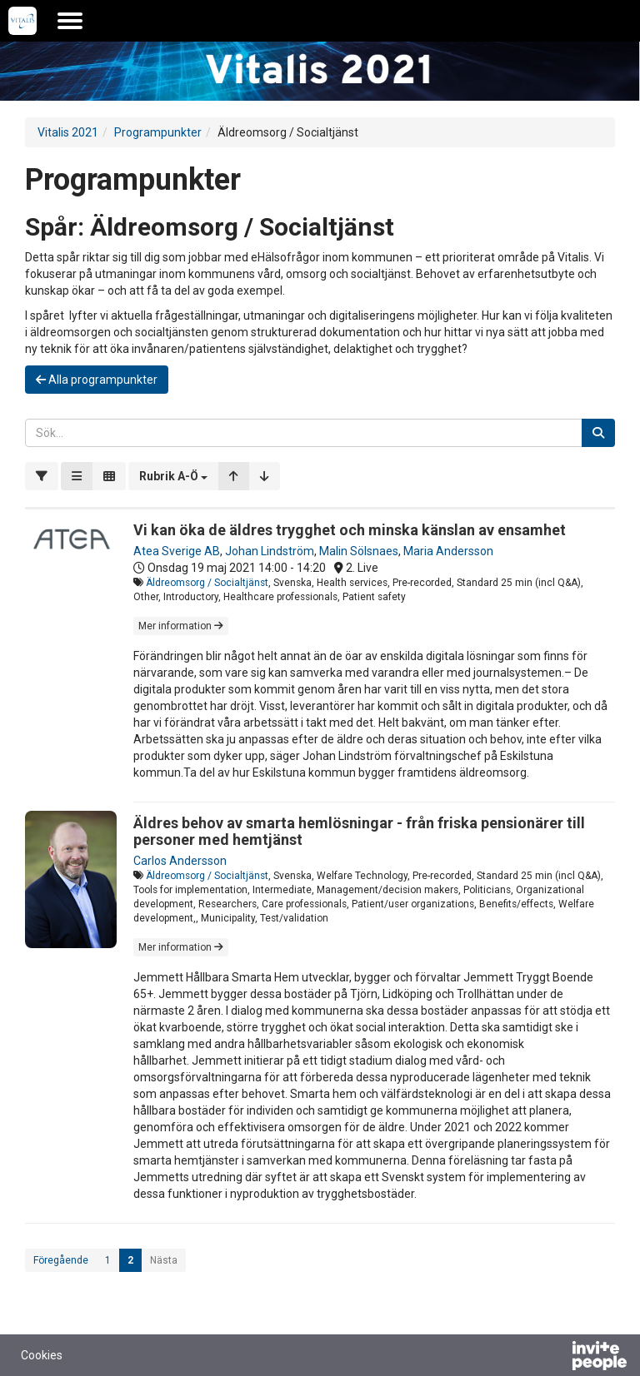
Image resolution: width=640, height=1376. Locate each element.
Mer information (180, 626)
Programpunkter (158, 132)
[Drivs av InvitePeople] (556, 1357)
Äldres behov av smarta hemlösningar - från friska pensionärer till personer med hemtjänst (359, 831)
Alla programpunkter (97, 379)
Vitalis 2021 (68, 132)
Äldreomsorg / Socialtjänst (207, 583)
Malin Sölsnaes (358, 551)
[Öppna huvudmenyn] (70, 21)
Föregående (60, 1260)
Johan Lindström (269, 551)
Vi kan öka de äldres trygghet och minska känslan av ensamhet (349, 530)
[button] (173, 476)
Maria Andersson (448, 551)
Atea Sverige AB (176, 551)
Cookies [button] (41, 1355)
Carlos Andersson (180, 860)
